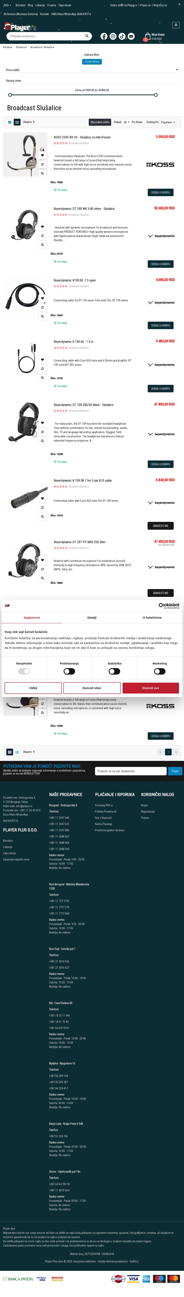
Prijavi (175, 771)
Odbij (33, 688)
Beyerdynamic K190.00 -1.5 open (75, 280)
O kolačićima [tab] (152, 617)
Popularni (167, 122)
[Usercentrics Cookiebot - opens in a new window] (161, 606)
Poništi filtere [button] (92, 61)
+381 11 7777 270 (59, 907)
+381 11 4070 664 (59, 1190)
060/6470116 (10, 820)
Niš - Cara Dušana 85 (60, 1003)
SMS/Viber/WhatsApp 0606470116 (71, 14)
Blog (30, 5)
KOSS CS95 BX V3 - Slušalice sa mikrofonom (82, 137)
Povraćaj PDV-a (104, 805)
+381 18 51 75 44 (58, 1021)
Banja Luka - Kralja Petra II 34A (66, 1123)
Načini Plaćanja (103, 824)
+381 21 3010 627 (59, 967)
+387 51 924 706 (58, 1136)
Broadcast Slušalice (79, 143)
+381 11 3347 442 (59, 817)
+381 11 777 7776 (59, 901)
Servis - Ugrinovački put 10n (64, 1171)
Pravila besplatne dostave (109, 830)
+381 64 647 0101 (59, 1028)
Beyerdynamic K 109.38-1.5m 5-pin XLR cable (83, 480)
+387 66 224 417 (58, 1088)
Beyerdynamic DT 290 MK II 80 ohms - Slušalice (84, 209)
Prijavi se (145, 5)
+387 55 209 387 (58, 1082)
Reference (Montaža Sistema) (21, 14)
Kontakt (44, 14)
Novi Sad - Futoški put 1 (62, 949)
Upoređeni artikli (100, 122)
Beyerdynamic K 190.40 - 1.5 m (73, 342)
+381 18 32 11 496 (59, 1015)
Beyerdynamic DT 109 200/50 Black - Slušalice (83, 405)
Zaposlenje (64, 5)
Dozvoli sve (151, 688)
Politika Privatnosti (105, 811)
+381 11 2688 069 (59, 849)
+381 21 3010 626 (59, 961)
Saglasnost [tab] (32, 617)
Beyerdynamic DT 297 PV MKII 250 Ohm (79, 542)
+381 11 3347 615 (59, 824)
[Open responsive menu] (176, 25)
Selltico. (134, 1261)
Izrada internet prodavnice (113, 1261)
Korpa (144, 805)
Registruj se (160, 5)
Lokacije (40, 5)
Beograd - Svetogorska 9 (63, 805)
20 (125, 122)
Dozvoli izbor (92, 688)
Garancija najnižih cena (16, 859)
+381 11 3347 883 (59, 830)
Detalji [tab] (92, 617)
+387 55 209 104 (58, 1076)
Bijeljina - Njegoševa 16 (62, 1063)
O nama (51, 5)
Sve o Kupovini (103, 817)
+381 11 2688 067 (59, 836)
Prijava (145, 817)
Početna (7, 47)
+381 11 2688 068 (59, 842)
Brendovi (21, 5)
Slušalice (21, 47)
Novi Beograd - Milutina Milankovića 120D (69, 886)
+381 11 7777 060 (59, 913)
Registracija (148, 811)
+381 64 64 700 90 (59, 1184)
